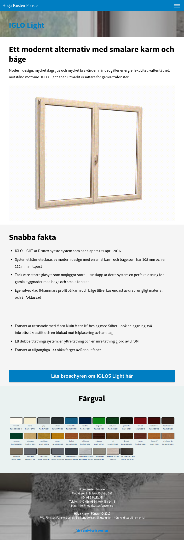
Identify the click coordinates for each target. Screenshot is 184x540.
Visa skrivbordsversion (92, 530)
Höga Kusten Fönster (20, 5)
